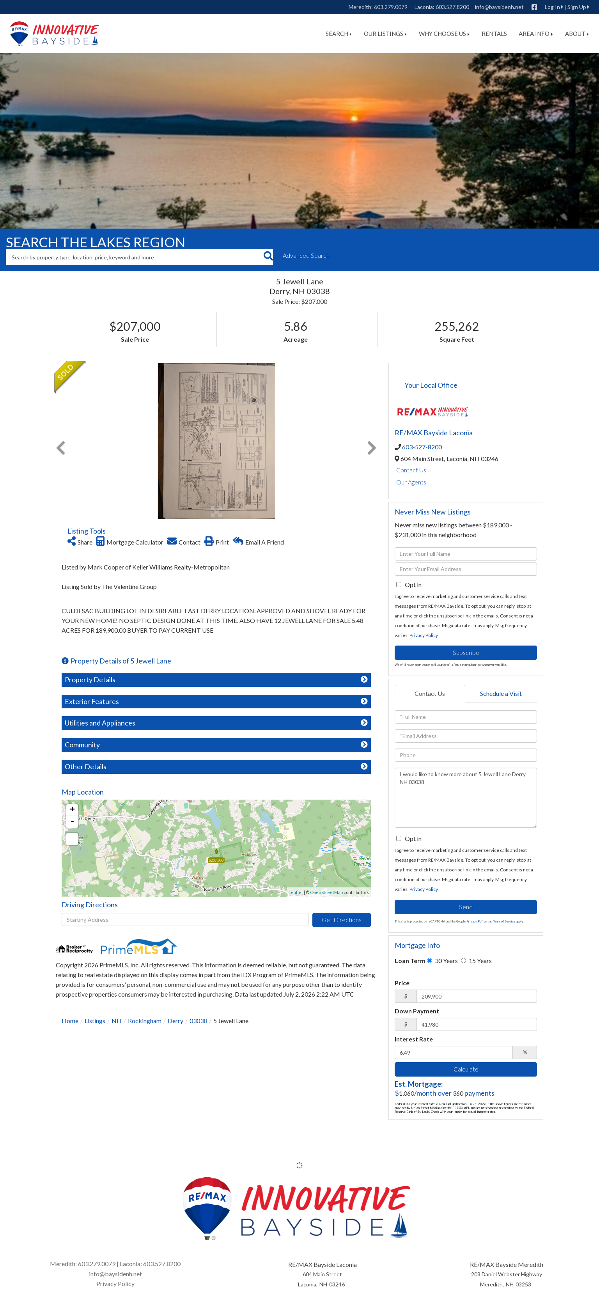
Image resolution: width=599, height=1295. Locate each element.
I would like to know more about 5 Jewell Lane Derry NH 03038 (466, 798)
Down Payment (417, 1011)
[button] (268, 257)
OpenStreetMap (326, 892)
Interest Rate (414, 1039)
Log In (552, 7)
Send (466, 906)
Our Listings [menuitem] (385, 33)
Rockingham (144, 1020)
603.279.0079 (391, 7)
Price (402, 982)
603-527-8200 (422, 447)
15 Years (476, 960)
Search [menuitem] (338, 33)
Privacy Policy (423, 635)
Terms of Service (504, 921)
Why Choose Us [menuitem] (444, 33)
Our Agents (411, 482)
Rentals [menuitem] (494, 33)
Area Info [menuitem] (536, 33)
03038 (198, 1020)
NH (117, 1020)
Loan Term (410, 960)
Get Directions (342, 919)
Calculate (466, 1069)
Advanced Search (306, 255)
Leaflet (296, 892)
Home (70, 1020)
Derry (175, 1020)
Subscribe (466, 652)
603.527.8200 (452, 7)
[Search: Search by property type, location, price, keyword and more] (134, 257)
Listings (95, 1020)
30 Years (442, 960)
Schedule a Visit (501, 693)
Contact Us (411, 470)
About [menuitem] (576, 33)
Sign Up (576, 7)
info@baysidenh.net (499, 7)
